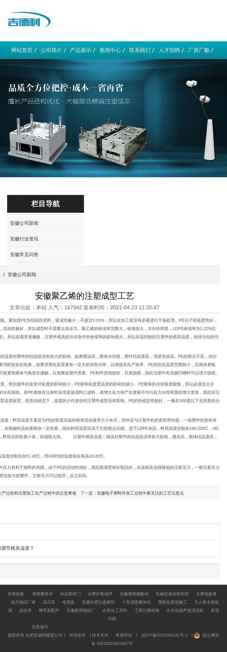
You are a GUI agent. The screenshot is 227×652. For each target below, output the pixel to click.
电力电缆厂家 (23, 602)
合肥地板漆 (206, 593)
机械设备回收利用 (172, 593)
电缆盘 (68, 602)
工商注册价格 (146, 610)
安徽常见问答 (24, 254)
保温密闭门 (70, 593)
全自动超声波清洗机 (185, 610)
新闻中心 (110, 50)
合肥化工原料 (115, 610)
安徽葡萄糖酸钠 (134, 593)
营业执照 (77, 635)
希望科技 (124, 635)
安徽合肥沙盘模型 (98, 602)
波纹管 (25, 610)
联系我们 (139, 50)
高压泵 (49, 602)
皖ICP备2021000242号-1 (165, 635)
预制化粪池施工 (172, 602)
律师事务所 (42, 593)
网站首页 (22, 50)
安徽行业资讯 (24, 238)
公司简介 (51, 50)
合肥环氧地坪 (100, 593)
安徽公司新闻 (24, 223)
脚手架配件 (49, 610)
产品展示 (80, 50)
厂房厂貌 (199, 50)
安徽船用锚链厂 (81, 610)
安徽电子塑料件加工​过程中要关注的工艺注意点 (140, 493)
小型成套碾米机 (136, 602)
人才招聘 (169, 50)
